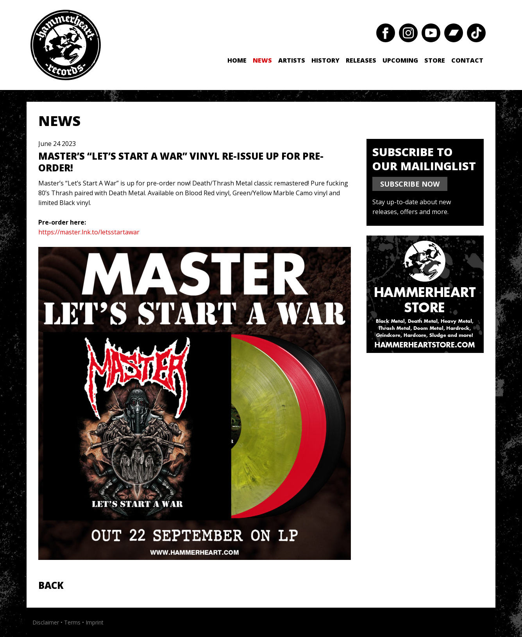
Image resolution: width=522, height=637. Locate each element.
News (262, 60)
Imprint (95, 622)
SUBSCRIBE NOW (410, 184)
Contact (467, 60)
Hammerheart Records (65, 45)
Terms (72, 622)
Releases (361, 60)
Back (51, 585)
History (325, 60)
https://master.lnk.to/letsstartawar (88, 232)
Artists (291, 60)
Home (237, 60)
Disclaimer (45, 622)
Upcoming (400, 60)
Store (434, 60)
